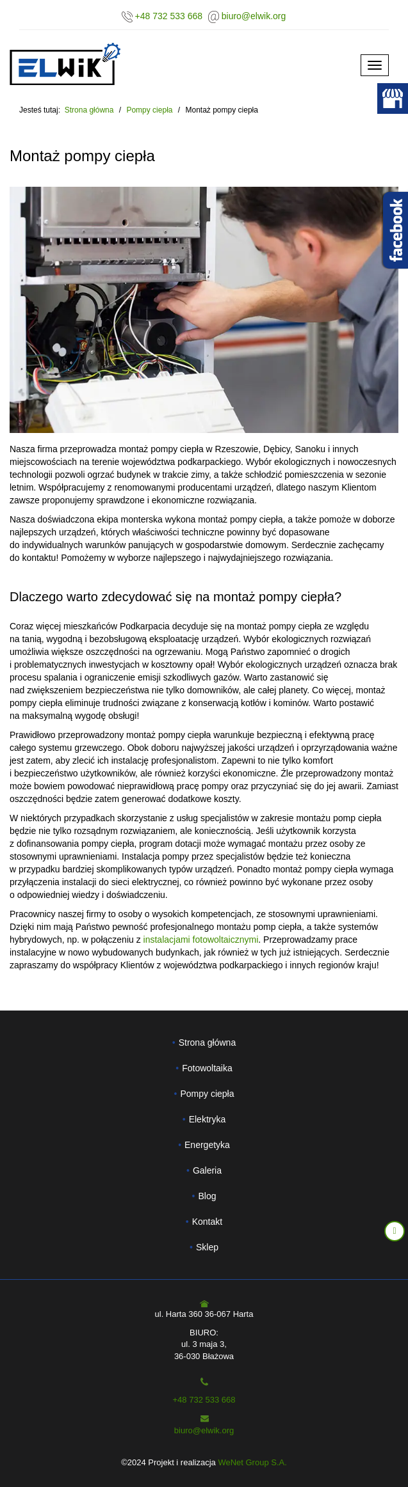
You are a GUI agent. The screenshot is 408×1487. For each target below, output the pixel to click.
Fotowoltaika (207, 1068)
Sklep (207, 1247)
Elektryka (207, 1119)
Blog (207, 1196)
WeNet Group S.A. (252, 1462)
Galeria (207, 1170)
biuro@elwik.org (254, 16)
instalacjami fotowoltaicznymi (201, 939)
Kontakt (207, 1221)
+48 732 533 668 (169, 16)
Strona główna (89, 110)
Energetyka (207, 1145)
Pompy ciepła (207, 1094)
